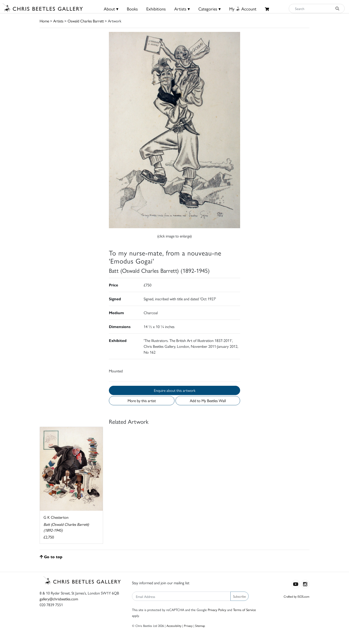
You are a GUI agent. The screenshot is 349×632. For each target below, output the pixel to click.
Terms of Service (244, 609)
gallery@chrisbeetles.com (59, 599)
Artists (58, 21)
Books (132, 9)
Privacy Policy (217, 609)
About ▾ (111, 9)
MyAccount (242, 9)
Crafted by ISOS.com (296, 596)
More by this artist (142, 400)
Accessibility (173, 625)
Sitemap (200, 625)
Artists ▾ (182, 9)
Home (44, 21)
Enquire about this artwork (174, 390)
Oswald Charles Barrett (86, 21)
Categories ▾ (209, 9)
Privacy (188, 625)
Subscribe (239, 596)
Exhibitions (156, 9)
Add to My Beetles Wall (208, 400)
